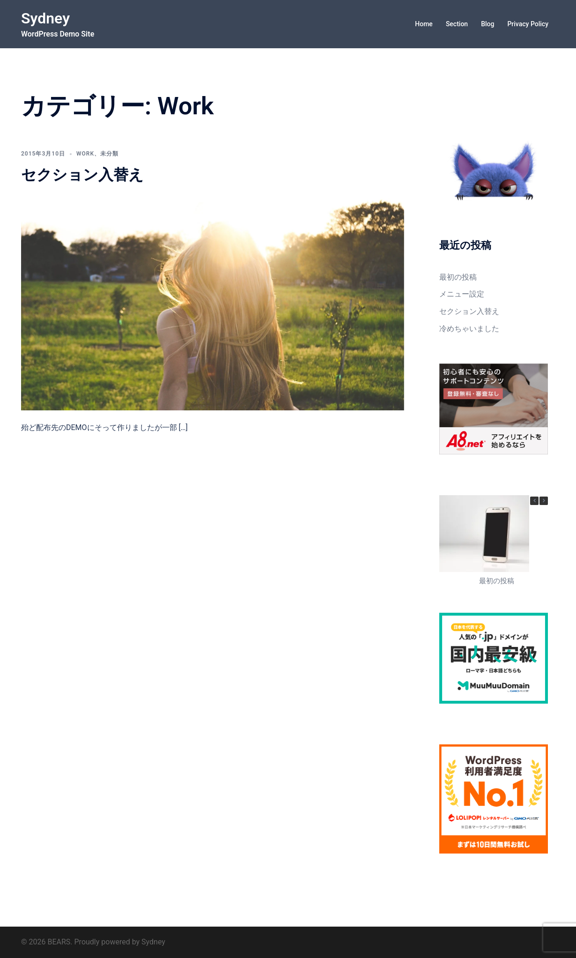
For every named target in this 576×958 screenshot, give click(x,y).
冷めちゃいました (469, 328)
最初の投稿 (458, 277)
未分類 (109, 153)
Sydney (45, 18)
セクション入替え (82, 175)
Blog (487, 24)
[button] (543, 501)
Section (457, 24)
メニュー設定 (461, 294)
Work (85, 153)
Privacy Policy (527, 24)
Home (424, 24)
